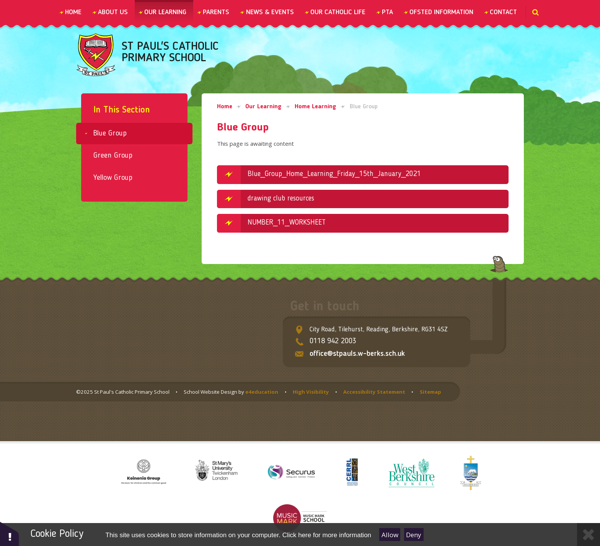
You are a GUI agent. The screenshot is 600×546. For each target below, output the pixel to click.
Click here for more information (326, 535)
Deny (413, 534)
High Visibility (311, 391)
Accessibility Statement (374, 391)
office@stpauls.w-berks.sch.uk (357, 354)
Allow (390, 534)
